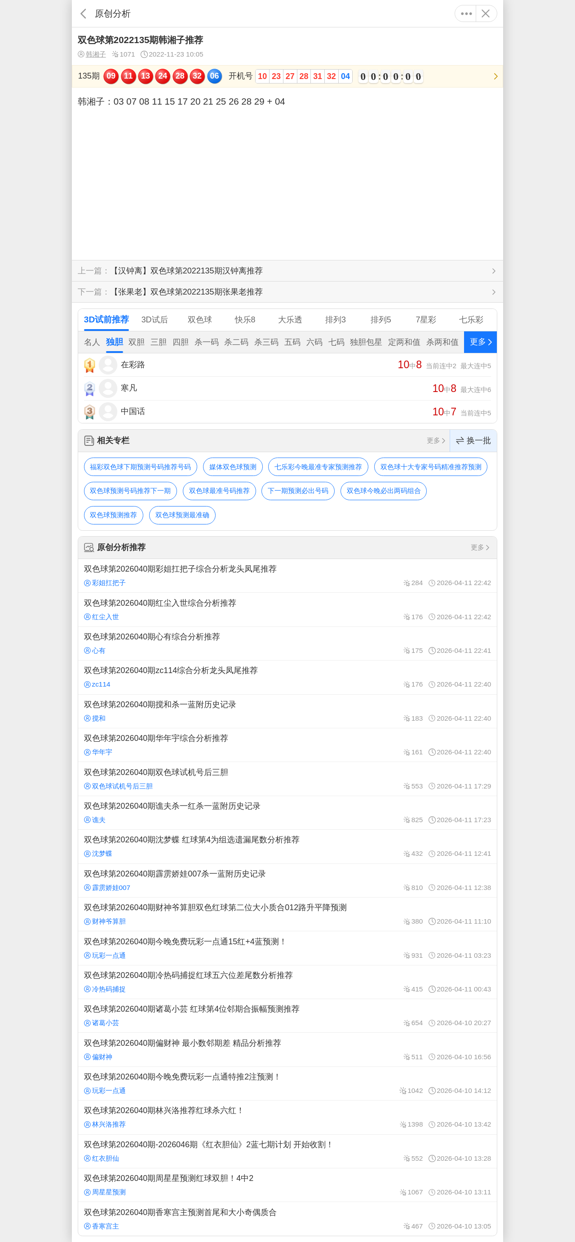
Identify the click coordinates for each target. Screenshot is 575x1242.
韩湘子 (92, 54)
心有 (95, 650)
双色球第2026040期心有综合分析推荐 (287, 643)
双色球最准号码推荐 (219, 490)
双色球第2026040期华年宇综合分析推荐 (287, 745)
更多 (466, 13)
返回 (83, 13)
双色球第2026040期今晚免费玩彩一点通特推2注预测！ (287, 1083)
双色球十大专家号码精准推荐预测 (431, 467)
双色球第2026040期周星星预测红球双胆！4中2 (287, 1185)
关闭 (485, 13)
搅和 (95, 718)
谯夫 (95, 820)
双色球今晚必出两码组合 (384, 490)
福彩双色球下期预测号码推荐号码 (140, 467)
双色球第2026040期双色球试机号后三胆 (287, 778)
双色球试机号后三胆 (118, 786)
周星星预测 (105, 1192)
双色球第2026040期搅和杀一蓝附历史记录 (287, 711)
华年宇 (98, 752)
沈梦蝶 (98, 853)
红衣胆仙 (101, 1158)
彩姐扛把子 (105, 582)
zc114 (97, 684)
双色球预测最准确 (182, 515)
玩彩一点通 (105, 955)
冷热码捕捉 (105, 989)
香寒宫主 (101, 1226)
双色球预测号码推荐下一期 (130, 490)
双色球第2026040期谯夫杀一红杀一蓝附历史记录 (287, 812)
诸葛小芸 (101, 1022)
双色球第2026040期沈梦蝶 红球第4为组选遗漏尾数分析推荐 (287, 846)
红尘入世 (101, 617)
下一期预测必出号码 (298, 490)
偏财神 (98, 1057)
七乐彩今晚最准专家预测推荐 (318, 467)
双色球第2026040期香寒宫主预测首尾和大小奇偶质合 (287, 1218)
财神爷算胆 (105, 921)
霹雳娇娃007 (107, 887)
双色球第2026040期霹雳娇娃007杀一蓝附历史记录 (287, 880)
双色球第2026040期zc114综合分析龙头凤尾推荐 (287, 677)
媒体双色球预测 (233, 467)
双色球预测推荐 (113, 515)
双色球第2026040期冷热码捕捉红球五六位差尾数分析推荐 (287, 982)
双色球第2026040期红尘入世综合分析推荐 (287, 609)
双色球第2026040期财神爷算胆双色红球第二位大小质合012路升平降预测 (287, 914)
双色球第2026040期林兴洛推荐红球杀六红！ (287, 1117)
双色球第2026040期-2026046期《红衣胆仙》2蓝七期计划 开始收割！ (287, 1151)
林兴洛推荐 (105, 1124)
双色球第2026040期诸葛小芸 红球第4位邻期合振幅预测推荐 (287, 1015)
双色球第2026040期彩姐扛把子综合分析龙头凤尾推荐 (287, 575)
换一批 (473, 441)
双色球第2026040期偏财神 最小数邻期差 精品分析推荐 (287, 1049)
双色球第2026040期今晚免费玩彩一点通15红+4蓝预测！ (287, 948)
